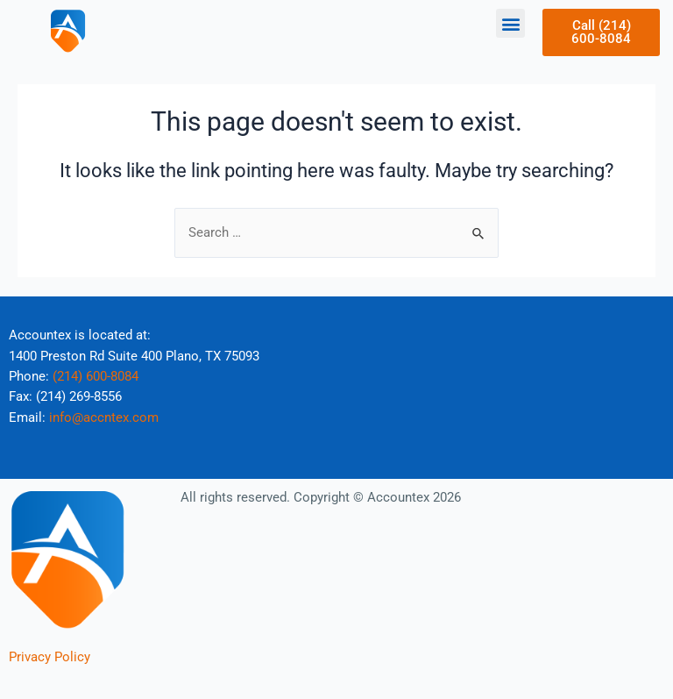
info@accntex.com (104, 417)
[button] (510, 23)
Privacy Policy (49, 657)
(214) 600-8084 (95, 376)
